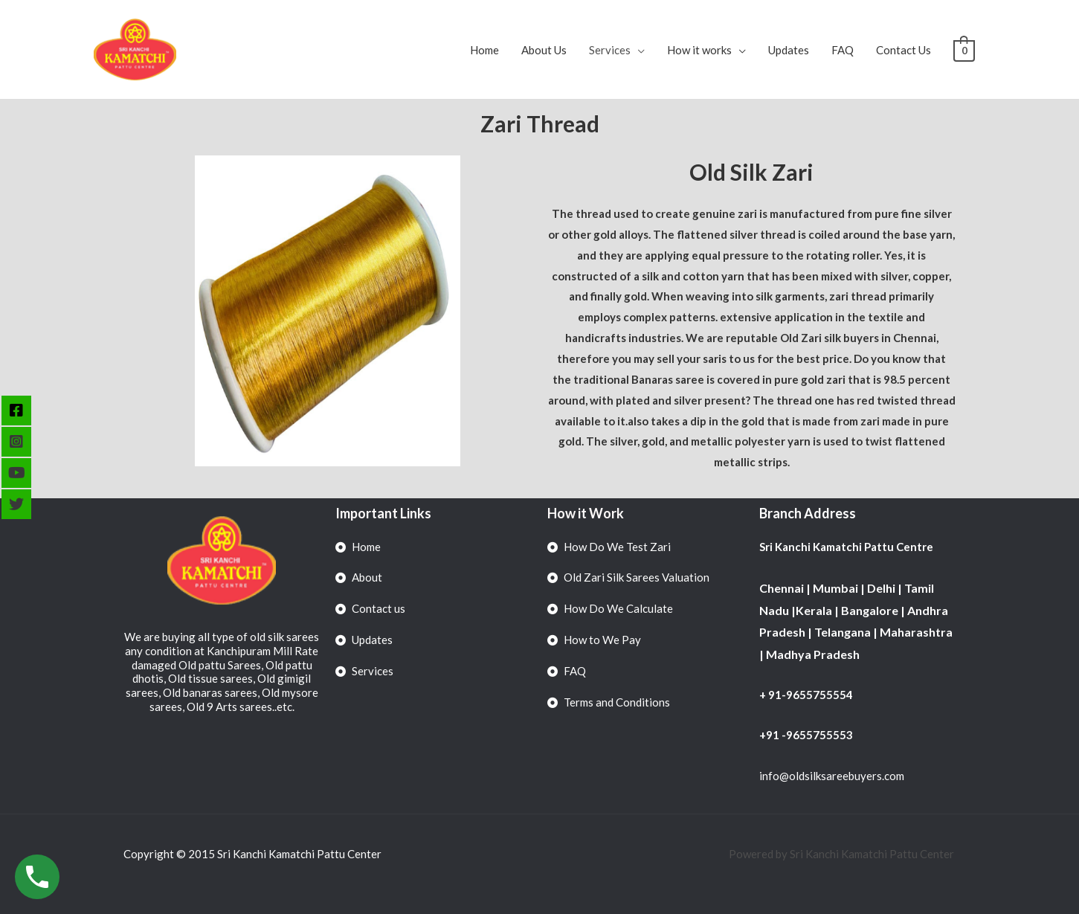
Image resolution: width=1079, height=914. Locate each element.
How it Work (585, 513)
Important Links (383, 513)
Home (485, 50)
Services (610, 50)
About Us (544, 50)
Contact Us (904, 50)
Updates (789, 50)
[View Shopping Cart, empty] (964, 50)
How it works (700, 50)
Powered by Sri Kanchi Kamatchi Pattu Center (842, 853)
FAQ (843, 50)
